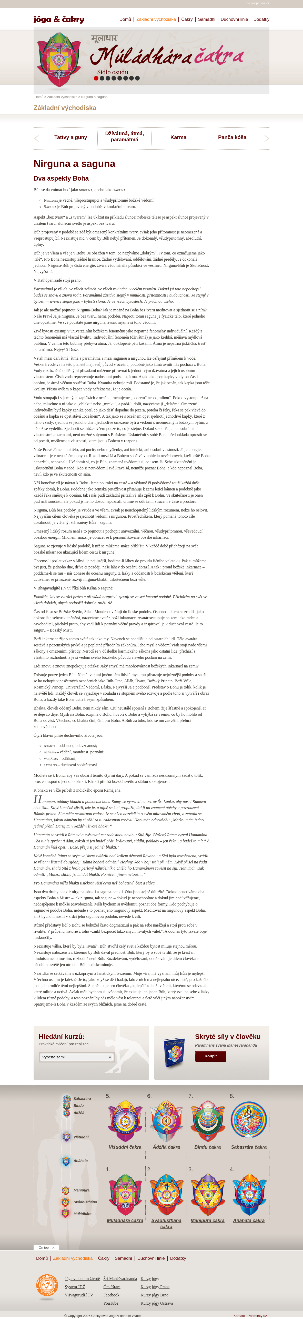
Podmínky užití (258, 1316)
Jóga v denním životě (82, 1278)
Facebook (111, 1295)
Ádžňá (79, 1113)
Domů (125, 19)
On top (44, 1247)
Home (61, 17)
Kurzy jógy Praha (154, 1287)
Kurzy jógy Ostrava (156, 1303)
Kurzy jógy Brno (154, 1295)
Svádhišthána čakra (166, 1221)
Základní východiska (156, 19)
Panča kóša (232, 137)
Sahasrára (82, 1099)
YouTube (110, 1303)
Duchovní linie (234, 19)
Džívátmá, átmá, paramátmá (124, 136)
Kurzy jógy (149, 1278)
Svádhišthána (85, 1202)
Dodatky (261, 19)
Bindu (79, 1106)
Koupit (211, 1056)
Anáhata (81, 1161)
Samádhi (206, 19)
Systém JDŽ (75, 1287)
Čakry (187, 19)
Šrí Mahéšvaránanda (120, 1278)
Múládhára (83, 1214)
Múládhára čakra (125, 1220)
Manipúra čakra (208, 1220)
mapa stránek (260, 3)
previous (36, 138)
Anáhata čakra (249, 1220)
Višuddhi (81, 1137)
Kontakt (239, 1316)
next (266, 138)
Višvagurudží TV (79, 1295)
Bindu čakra (207, 1147)
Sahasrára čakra (249, 1147)
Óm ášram (111, 1287)
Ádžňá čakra (166, 1147)
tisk (248, 3)
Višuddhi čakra (125, 1147)
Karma (178, 137)
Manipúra (81, 1190)
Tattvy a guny (70, 137)
